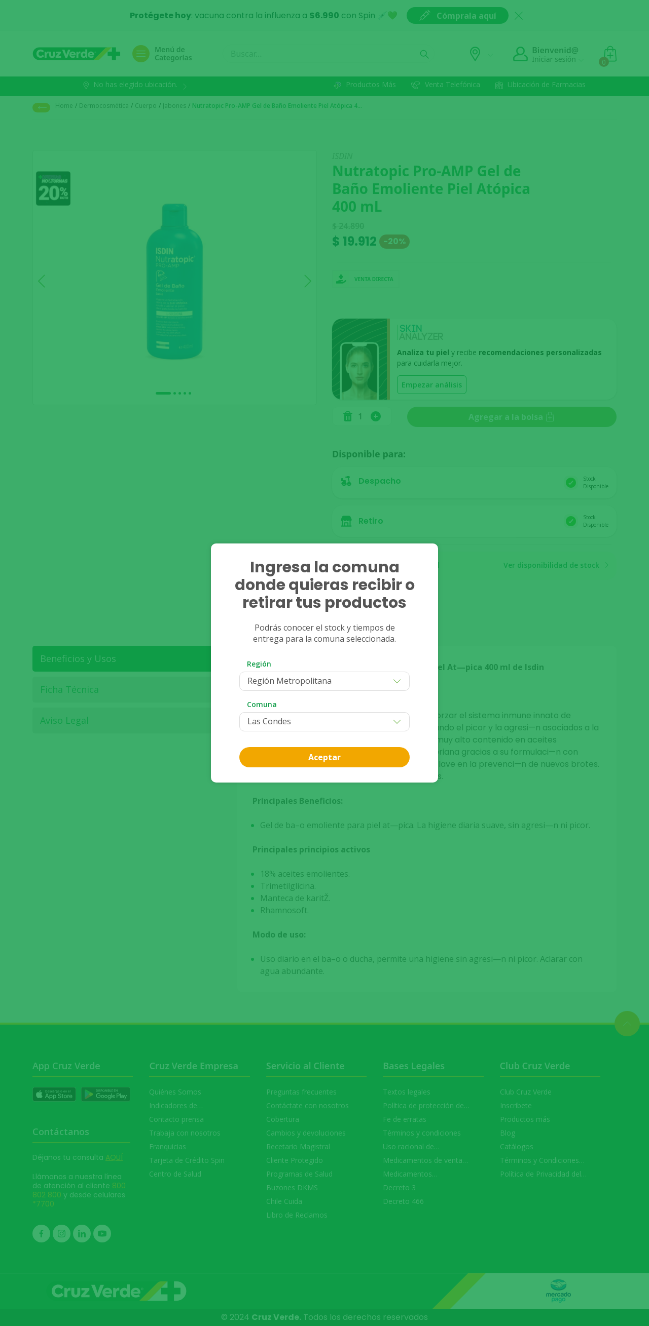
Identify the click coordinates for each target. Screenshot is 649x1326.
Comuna (262, 704)
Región (259, 664)
